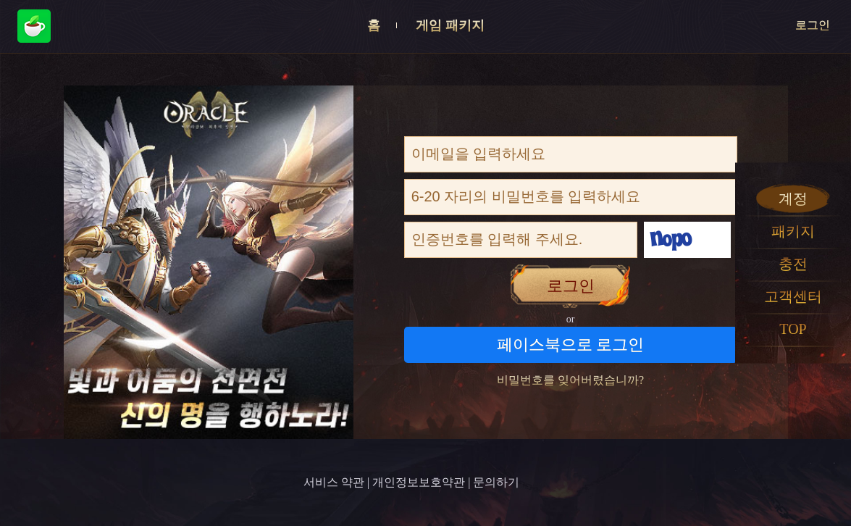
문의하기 (496, 482)
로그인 (812, 25)
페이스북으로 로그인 (571, 344)
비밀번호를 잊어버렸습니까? (570, 380)
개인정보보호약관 (418, 482)
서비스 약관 (333, 482)
